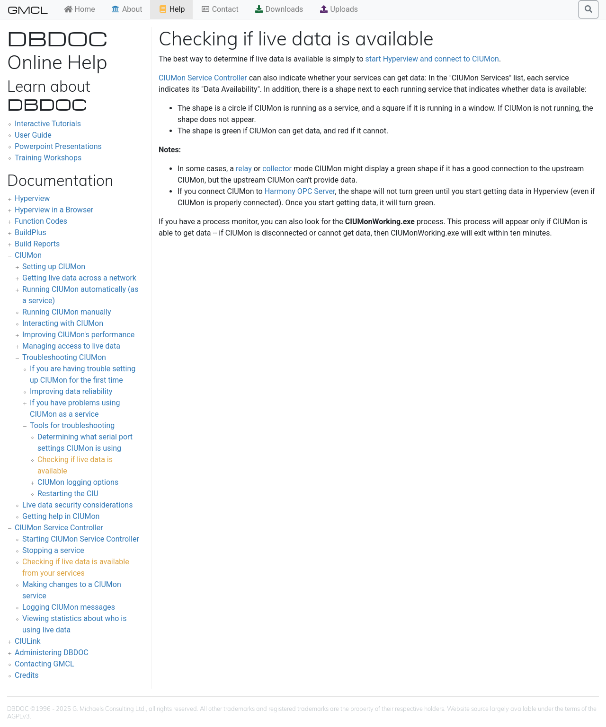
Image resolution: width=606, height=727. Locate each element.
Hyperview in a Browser (54, 209)
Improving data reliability (71, 391)
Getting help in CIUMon (60, 516)
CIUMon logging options (77, 482)
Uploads (338, 9)
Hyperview (32, 198)
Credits (27, 675)
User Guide (33, 135)
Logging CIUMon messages (68, 607)
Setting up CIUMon (53, 266)
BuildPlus (30, 232)
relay (244, 168)
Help (171, 9)
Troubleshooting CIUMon (64, 357)
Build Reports (37, 243)
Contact (220, 9)
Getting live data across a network (79, 277)
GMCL (28, 9)
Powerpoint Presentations (58, 146)
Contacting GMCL (44, 663)
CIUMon (28, 255)
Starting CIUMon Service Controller (80, 538)
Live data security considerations (77, 504)
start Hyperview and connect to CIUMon (432, 58)
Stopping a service (53, 550)
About (127, 9)
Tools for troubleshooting (72, 425)
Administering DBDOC (52, 652)
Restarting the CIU (67, 493)
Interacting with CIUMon (62, 323)
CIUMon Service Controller (59, 527)
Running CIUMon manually (66, 311)
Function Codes (41, 221)
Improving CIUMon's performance (78, 334)
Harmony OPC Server (300, 191)
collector (277, 168)
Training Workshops (48, 157)
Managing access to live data (71, 346)
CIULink (28, 641)
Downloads (278, 9)
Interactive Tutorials (48, 123)
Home (79, 9)
